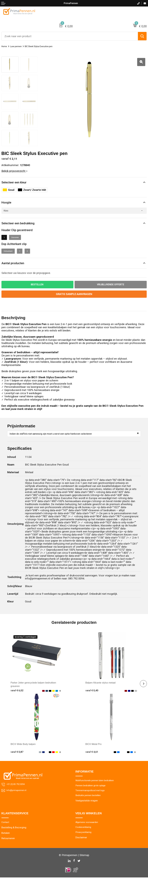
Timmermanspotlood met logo (92, 801)
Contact (5, 833)
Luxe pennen (18, 46)
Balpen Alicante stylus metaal (102, 691)
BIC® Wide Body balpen (25, 753)
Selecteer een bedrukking (24, 227)
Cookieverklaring (84, 839)
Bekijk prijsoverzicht (14, 170)
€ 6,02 (17, 699)
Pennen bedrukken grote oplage (92, 795)
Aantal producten (17, 271)
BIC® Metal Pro (94, 753)
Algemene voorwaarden (88, 833)
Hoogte (7, 204)
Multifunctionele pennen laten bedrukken (97, 790)
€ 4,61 (92, 761)
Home (4, 46)
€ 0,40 (92, 699)
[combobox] (70, 36)
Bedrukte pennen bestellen (89, 806)
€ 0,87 (17, 761)
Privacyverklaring (84, 844)
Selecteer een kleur (18, 183)
